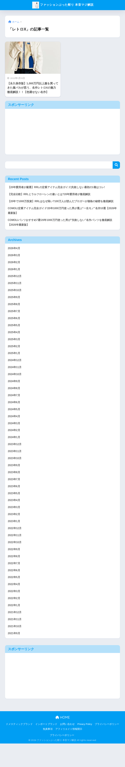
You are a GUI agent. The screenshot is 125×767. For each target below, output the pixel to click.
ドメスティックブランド (19, 747)
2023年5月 (14, 510)
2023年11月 (15, 467)
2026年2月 (14, 270)
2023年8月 (14, 488)
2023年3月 (14, 525)
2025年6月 (14, 328)
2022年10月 (15, 561)
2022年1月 (14, 627)
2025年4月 (14, 343)
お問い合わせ (67, 747)
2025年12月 (15, 284)
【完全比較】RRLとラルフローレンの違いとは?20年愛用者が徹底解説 (52, 194)
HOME (62, 741)
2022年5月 (14, 598)
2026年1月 (14, 277)
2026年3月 (14, 262)
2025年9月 (14, 306)
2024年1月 (14, 452)
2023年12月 (15, 459)
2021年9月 (14, 656)
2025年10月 (15, 299)
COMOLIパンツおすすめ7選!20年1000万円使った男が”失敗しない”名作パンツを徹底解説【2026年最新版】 (62, 229)
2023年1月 (14, 540)
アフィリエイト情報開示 (68, 752)
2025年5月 (14, 335)
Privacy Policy (84, 747)
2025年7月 (14, 321)
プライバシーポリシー (107, 747)
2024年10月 (15, 386)
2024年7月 (14, 408)
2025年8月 (14, 313)
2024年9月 (14, 394)
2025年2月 (14, 357)
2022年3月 (14, 612)
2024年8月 (14, 401)
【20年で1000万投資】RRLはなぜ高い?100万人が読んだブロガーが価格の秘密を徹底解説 (61, 205)
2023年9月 (14, 481)
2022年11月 (15, 554)
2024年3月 (14, 437)
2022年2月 (14, 620)
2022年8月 (14, 576)
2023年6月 (14, 503)
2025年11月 (15, 292)
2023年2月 (14, 532)
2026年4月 (14, 255)
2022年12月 (15, 547)
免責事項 (48, 752)
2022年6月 (14, 590)
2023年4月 (14, 517)
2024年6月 (14, 416)
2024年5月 (14, 423)
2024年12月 (15, 372)
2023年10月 (15, 474)
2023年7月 (14, 496)
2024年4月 (14, 430)
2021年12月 (15, 634)
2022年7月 (14, 583)
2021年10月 (15, 649)
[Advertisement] (62, 132)
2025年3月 (14, 350)
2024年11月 (15, 379)
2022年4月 (14, 605)
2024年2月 (14, 445)
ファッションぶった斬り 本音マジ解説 (63, 4)
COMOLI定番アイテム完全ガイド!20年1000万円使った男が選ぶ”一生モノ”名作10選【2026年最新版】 (60, 217)
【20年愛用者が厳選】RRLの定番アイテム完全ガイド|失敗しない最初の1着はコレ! (59, 187)
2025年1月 (14, 364)
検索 (116, 165)
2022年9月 (14, 569)
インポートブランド (46, 747)
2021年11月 (15, 641)
